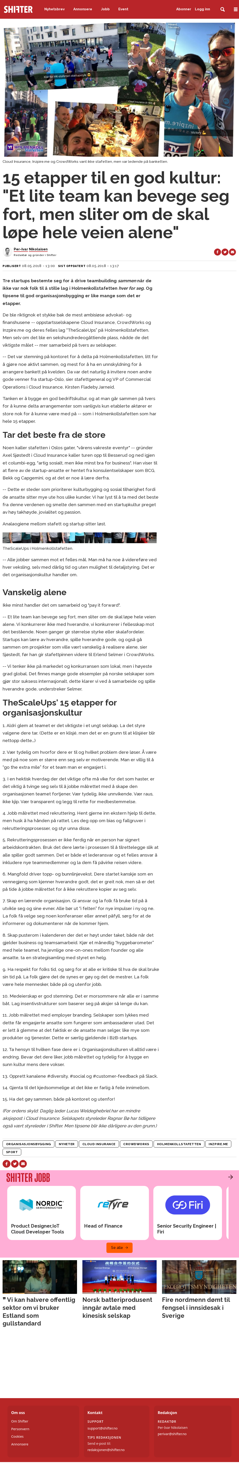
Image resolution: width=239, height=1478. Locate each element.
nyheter (67, 1144)
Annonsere (82, 9)
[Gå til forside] (18, 9)
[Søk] (222, 9)
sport (12, 1152)
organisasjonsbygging (28, 1144)
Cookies (17, 1436)
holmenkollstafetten (179, 1144)
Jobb (105, 9)
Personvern (20, 1429)
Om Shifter (19, 1421)
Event (123, 9)
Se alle (117, 1247)
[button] (229, 1177)
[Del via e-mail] (232, 252)
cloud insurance (99, 1144)
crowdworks (136, 1144)
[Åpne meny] (235, 9)
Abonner (183, 9)
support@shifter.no (103, 1428)
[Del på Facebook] (217, 252)
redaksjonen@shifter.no (106, 1450)
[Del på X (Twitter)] (224, 252)
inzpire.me (218, 1144)
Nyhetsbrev (54, 9)
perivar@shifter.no (172, 1434)
